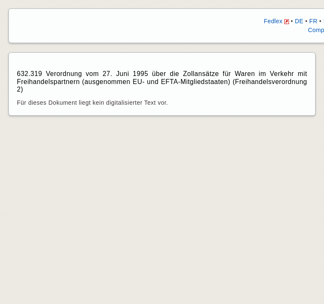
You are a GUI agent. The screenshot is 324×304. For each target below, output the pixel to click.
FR (313, 21)
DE (299, 21)
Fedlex (276, 21)
